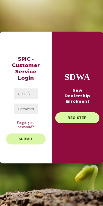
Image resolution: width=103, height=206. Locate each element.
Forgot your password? (26, 125)
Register (77, 118)
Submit (26, 139)
